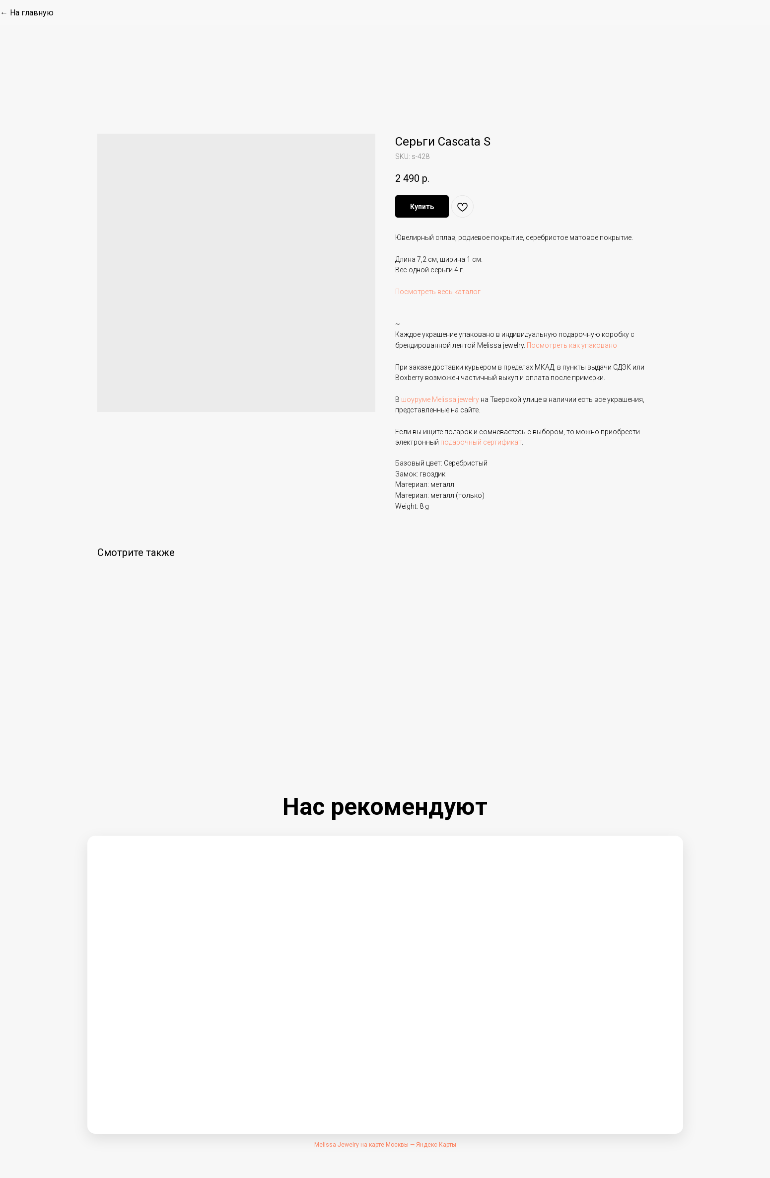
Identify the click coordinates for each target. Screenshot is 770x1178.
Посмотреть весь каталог (438, 292)
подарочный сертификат (481, 442)
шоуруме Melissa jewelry (440, 399)
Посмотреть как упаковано (572, 345)
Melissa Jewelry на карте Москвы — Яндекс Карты (385, 1144)
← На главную (27, 12)
